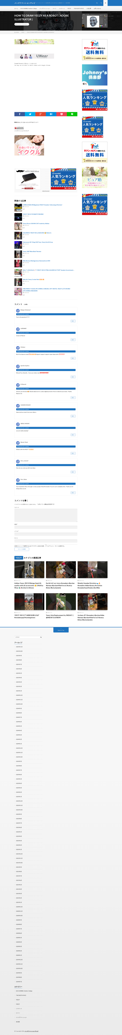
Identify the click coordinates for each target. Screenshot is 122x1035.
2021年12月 (19, 854)
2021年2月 (19, 898)
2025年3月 (19, 682)
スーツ (54, 8)
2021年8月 (19, 871)
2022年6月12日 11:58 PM (23, 314)
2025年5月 (19, 673)
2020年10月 (19, 915)
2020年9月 (19, 920)
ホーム (16, 8)
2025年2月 (19, 686)
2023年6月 (19, 774)
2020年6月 (19, 933)
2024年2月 (19, 739)
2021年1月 (19, 902)
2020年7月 (19, 928)
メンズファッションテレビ (31, 1031)
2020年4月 (19, 942)
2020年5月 (19, 937)
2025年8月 (19, 660)
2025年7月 (19, 664)
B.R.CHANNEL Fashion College (29, 8)
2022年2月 (19, 845)
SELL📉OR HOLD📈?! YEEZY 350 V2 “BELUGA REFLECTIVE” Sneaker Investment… (48, 270)
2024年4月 (19, 730)
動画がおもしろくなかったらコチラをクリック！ (26, 122)
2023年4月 (19, 783)
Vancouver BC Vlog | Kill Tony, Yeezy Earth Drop (38, 242)
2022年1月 (19, 849)
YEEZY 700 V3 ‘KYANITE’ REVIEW (33, 214)
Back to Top (61, 630)
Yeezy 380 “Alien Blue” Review (32, 251)
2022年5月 (19, 832)
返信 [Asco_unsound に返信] (73, 472)
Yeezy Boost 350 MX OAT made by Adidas (36, 223)
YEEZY (69, 8)
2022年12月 (19, 801)
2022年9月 (19, 814)
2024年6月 (19, 721)
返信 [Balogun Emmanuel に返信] (73, 321)
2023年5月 (19, 779)
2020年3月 (19, 946)
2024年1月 (19, 743)
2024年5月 (19, 726)
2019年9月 (19, 973)
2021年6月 (19, 880)
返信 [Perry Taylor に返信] (73, 492)
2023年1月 (19, 796)
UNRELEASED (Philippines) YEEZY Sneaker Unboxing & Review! (42, 205)
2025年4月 (19, 677)
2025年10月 (19, 651)
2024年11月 (19, 699)
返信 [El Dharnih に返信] (73, 397)
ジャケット (62, 8)
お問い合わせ (97, 8)
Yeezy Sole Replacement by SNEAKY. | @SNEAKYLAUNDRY (59, 616)
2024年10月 (19, 704)
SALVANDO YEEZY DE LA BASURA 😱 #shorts (37, 233)
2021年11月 (19, 858)
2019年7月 (19, 981)
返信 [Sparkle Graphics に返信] (73, 377)
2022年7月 (19, 823)
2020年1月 (19, 955)
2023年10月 (19, 757)
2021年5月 (19, 884)
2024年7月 (19, 717)
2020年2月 (19, 951)
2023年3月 (19, 787)
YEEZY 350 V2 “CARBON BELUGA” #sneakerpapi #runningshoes (26, 616)
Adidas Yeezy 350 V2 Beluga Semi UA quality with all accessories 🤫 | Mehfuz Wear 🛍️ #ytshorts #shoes (28, 585)
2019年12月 (19, 959)
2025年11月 (19, 646)
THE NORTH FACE (79, 8)
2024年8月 (19, 713)
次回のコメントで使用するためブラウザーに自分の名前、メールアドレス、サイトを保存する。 (39, 546)
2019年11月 (19, 964)
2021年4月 (19, 889)
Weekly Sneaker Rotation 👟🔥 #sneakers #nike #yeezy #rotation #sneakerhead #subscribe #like (90, 585)
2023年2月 (19, 792)
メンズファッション (44, 8)
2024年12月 (19, 695)
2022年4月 (19, 836)
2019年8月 (19, 977)
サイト (16, 538)
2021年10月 (19, 862)
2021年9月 (19, 867)
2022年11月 (19, 805)
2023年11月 (19, 752)
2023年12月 (19, 748)
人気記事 (88, 8)
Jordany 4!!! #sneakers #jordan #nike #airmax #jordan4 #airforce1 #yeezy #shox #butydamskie (91, 617)
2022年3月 (19, 840)
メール (16, 531)
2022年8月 (19, 818)
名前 (16, 524)
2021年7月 (19, 876)
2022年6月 (19, 827)
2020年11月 (19, 911)
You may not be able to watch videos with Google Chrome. (32, 65)
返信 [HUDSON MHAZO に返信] (73, 416)
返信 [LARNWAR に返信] (73, 339)
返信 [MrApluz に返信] (73, 358)
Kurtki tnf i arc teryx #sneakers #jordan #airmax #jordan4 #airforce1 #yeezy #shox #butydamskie (60, 585)
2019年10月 (19, 968)
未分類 (18, 1021)
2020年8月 (19, 924)
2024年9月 (19, 708)
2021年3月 (19, 893)
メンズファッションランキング (21, 130)
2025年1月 (19, 691)
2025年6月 (19, 668)
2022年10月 (19, 810)
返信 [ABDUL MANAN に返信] (73, 434)
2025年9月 (19, 655)
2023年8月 (19, 765)
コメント (16, 507)
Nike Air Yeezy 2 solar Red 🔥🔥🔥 (33, 279)
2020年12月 (19, 906)
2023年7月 (19, 770)
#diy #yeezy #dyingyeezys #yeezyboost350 (36, 261)
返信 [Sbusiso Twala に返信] (73, 453)
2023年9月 (19, 761)
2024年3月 (19, 735)
